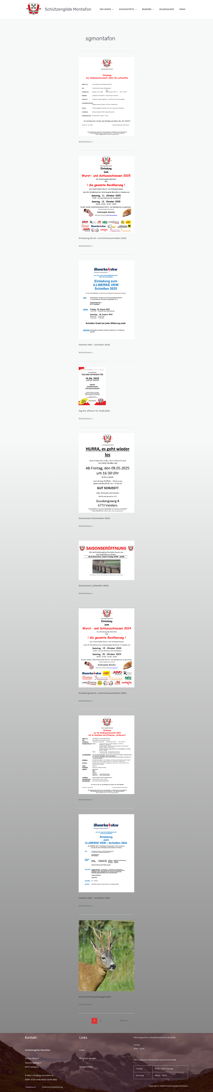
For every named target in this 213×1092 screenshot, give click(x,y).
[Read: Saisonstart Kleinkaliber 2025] (106, 472)
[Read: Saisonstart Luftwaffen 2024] (106, 560)
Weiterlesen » (86, 141)
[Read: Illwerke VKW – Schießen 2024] (106, 853)
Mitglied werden (87, 1058)
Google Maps (86, 1066)
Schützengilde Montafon (68, 9)
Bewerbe (155, 9)
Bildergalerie (171, 9)
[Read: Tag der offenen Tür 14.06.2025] (92, 385)
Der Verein (119, 9)
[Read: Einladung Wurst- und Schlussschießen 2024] (106, 647)
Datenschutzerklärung (54, 1087)
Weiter (125, 1020)
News (184, 9)
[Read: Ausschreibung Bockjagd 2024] (106, 955)
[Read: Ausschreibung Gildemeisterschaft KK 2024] (106, 754)
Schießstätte (137, 9)
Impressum (30, 1087)
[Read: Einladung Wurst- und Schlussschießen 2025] (106, 194)
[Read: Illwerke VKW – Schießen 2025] (106, 299)
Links (82, 1050)
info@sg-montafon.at (43, 1075)
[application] (124, 9)
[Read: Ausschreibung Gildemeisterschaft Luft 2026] (106, 96)
